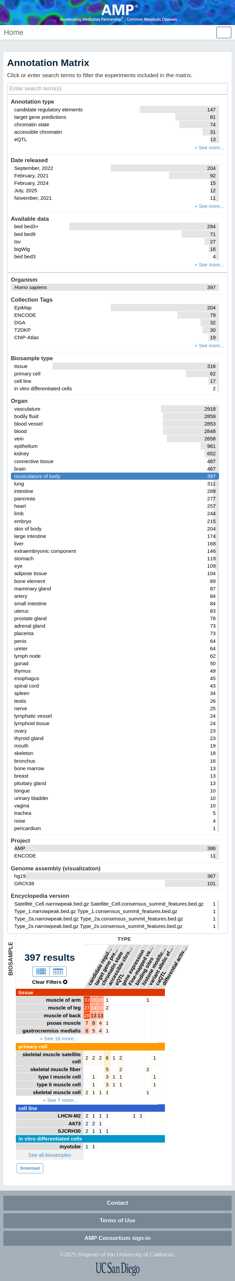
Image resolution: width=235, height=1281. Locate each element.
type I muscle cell (59, 1077)
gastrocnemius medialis (51, 1031)
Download (30, 1168)
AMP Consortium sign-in (117, 1238)
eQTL (119, 979)
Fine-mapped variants (141, 965)
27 (87, 1008)
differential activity (174, 965)
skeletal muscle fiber (55, 1069)
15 (100, 1008)
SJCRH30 (69, 1131)
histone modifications (154, 965)
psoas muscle (64, 1023)
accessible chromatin (120, 965)
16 (94, 1000)
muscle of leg (64, 1008)
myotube (70, 1146)
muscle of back (62, 1015)
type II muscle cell (59, 1084)
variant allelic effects (161, 965)
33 (87, 1000)
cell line (28, 1108)
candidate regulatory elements (100, 965)
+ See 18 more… (59, 1038)
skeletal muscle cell (57, 1092)
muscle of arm (63, 1000)
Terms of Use (117, 1220)
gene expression (132, 967)
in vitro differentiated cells (50, 1139)
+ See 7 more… (61, 1100)
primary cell (33, 1046)
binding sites (144, 971)
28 (87, 1015)
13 (94, 1015)
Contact (117, 1203)
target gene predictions (107, 965)
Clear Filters (49, 982)
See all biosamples (49, 1155)
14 (94, 1008)
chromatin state (112, 968)
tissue (26, 992)
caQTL (160, 978)
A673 (74, 1123)
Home (13, 32)
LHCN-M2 (69, 1116)
